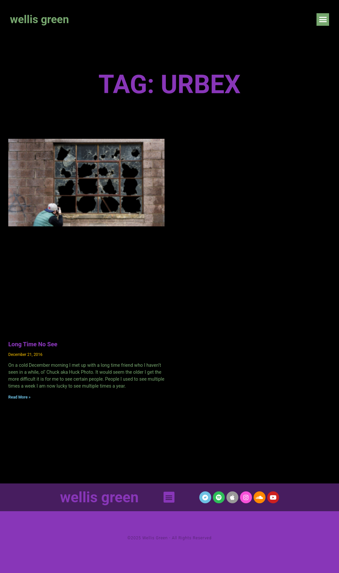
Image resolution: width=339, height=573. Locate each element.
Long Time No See (32, 344)
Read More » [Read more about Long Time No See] (19, 397)
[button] (322, 19)
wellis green (39, 19)
